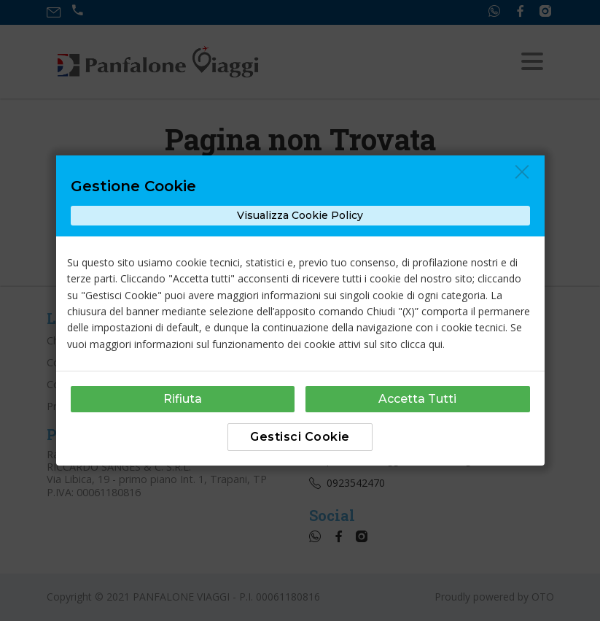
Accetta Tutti (417, 399)
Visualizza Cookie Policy (300, 215)
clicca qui (421, 344)
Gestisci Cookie (300, 437)
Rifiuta (182, 399)
